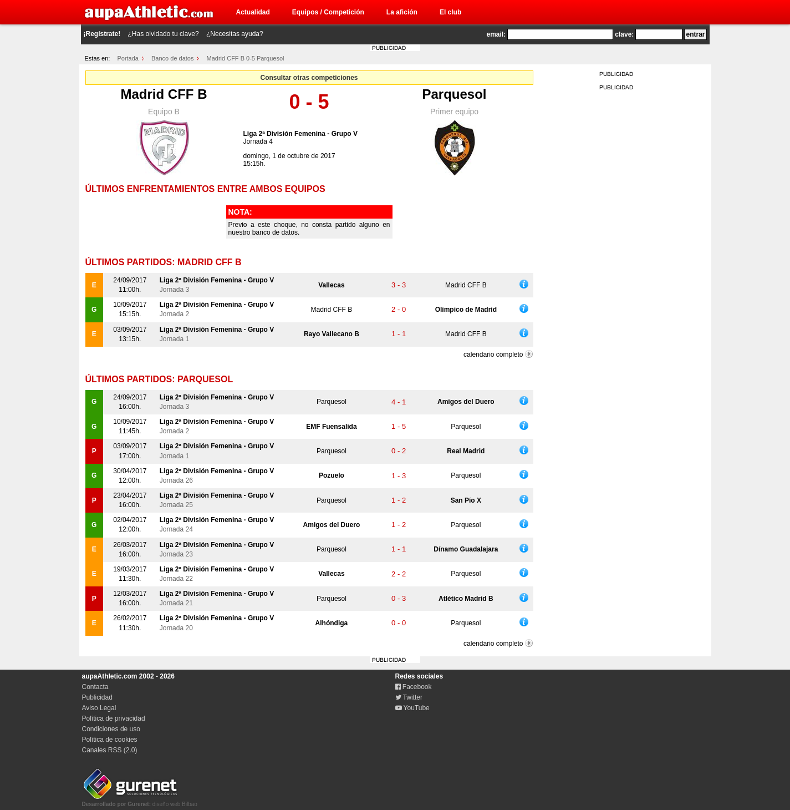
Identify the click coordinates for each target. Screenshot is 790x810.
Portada (128, 58)
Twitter (408, 697)
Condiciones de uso (111, 729)
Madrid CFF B (164, 94)
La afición (401, 12)
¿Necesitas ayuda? (234, 34)
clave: (624, 34)
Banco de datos (172, 58)
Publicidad (97, 697)
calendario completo (493, 354)
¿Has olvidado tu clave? (163, 34)
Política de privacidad (113, 718)
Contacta (95, 687)
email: (496, 34)
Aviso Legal (99, 708)
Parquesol (454, 94)
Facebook (413, 687)
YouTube (412, 708)
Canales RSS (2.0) (109, 750)
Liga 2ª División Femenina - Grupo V (300, 134)
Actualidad (253, 12)
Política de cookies (109, 739)
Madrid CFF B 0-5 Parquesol (245, 58)
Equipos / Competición (328, 12)
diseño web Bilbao (139, 801)
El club (450, 12)
